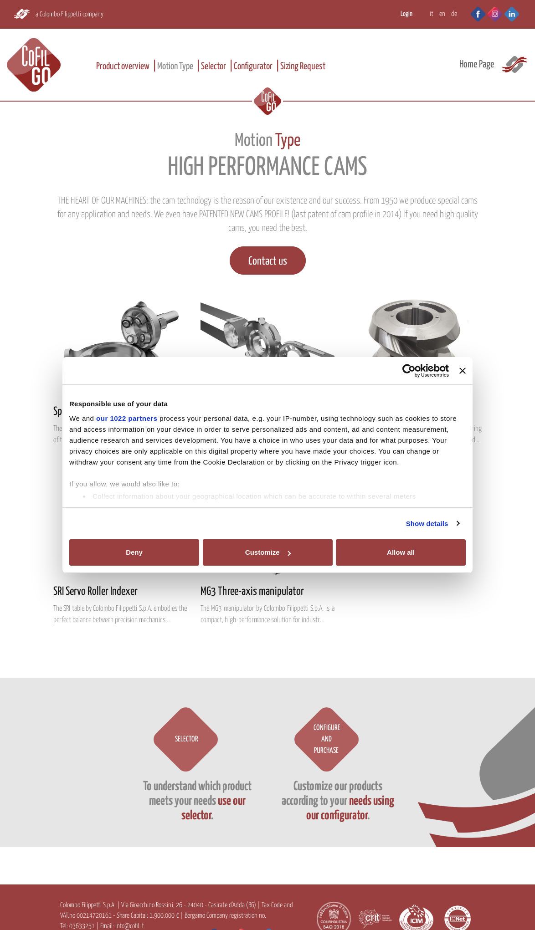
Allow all (401, 552)
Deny (134, 552)
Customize (268, 552)
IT (431, 13)
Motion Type (175, 66)
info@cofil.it (129, 926)
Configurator (253, 66)
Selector (213, 66)
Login (406, 13)
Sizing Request (302, 66)
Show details (427, 523)
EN (442, 13)
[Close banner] (462, 371)
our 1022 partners (126, 418)
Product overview (122, 66)
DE (454, 13)
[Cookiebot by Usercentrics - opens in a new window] (409, 371)
